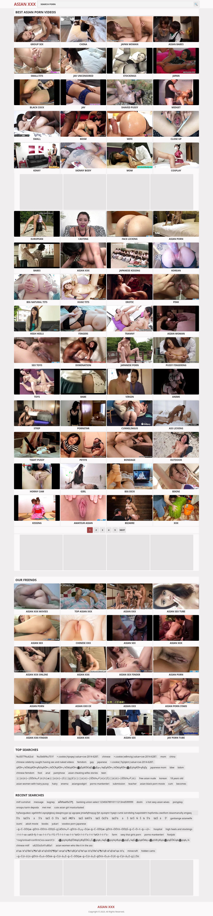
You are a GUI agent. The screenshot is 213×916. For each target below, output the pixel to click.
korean (163, 778)
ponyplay (178, 802)
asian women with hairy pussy (32, 783)
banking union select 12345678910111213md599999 (105, 802)
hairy (55, 783)
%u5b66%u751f (45, 756)
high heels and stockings (179, 829)
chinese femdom (25, 772)
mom (163, 756)
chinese (106, 756)
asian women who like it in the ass (74, 845)
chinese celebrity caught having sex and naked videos (45, 762)
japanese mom (158, 767)
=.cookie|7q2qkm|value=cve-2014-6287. (132, 762)
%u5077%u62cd (24, 756)
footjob (171, 834)
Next (122, 530)
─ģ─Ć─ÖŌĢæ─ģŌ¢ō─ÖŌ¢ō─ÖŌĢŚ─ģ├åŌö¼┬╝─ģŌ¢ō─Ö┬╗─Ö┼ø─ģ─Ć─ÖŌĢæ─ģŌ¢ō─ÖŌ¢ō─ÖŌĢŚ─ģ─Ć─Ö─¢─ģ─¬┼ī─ (83, 829)
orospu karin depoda (27, 807)
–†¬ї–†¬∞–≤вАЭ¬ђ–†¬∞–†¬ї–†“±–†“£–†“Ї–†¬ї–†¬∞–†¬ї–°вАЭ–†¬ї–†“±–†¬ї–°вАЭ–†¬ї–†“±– (62, 834)
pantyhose (59, 772)
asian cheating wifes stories (83, 772)
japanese (102, 762)
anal (48, 772)
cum (170, 783)
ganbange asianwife (181, 818)
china (172, 756)
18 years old (176, 778)
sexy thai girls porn (131, 834)
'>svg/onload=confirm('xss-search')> (35, 840)
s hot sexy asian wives (157, 802)
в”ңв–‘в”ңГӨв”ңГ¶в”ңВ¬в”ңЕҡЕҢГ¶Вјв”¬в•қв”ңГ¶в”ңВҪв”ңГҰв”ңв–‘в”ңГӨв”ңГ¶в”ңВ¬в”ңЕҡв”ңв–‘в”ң (70, 850)
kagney (51, 802)
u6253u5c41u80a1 (42, 845)
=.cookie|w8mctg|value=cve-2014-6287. (135, 756)
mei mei (46, 807)
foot (40, 772)
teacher (132, 783)
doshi (139, 802)
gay (92, 762)
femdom (81, 762)
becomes (181, 783)
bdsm (181, 767)
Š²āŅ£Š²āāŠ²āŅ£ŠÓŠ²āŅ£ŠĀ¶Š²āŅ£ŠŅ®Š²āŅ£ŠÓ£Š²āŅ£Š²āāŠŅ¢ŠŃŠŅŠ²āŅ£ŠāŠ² (91, 818)
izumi (19, 823)
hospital (158, 829)
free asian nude (147, 778)
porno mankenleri (99, 783)
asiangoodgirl (79, 783)
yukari (55, 823)
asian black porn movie (152, 783)
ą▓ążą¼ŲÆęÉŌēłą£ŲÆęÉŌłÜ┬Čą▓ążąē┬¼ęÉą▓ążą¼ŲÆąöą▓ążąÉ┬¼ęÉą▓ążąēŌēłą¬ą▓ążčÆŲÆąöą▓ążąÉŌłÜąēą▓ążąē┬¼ (123, 840)
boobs (45, 823)
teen (103, 772)
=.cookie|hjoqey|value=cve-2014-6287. (78, 756)
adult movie (32, 823)
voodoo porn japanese (74, 823)
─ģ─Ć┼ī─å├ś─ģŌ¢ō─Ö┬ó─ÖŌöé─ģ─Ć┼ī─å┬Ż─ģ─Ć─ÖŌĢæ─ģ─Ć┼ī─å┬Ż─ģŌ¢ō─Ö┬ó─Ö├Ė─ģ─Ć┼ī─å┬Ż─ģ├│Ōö (77, 856)
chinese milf (22, 845)
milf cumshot (23, 802)
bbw (172, 767)
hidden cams (148, 850)
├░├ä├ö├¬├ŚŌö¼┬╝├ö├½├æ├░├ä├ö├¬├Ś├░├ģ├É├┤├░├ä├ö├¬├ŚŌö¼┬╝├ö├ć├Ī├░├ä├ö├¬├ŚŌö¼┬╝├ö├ (76, 778)
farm (114, 834)
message (38, 802)
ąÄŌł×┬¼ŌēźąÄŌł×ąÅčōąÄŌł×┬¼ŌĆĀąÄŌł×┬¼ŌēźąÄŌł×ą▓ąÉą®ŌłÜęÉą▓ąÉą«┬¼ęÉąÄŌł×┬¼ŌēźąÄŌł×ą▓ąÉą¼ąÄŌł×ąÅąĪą (81, 767)
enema (64, 783)
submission (119, 783)
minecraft (132, 850)
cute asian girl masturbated (69, 807)
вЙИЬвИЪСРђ (65, 802)
